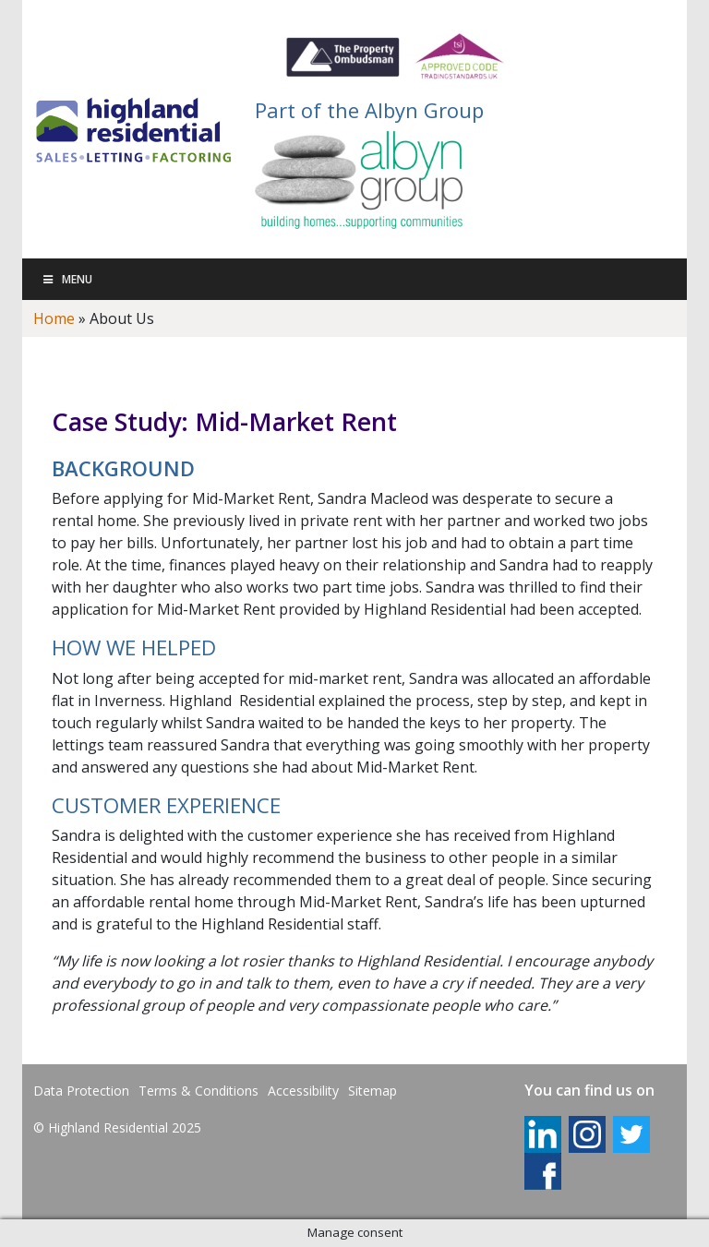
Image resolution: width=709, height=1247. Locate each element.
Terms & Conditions (198, 1090)
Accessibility (303, 1090)
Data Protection (81, 1090)
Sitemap (372, 1090)
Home (54, 318)
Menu (66, 279)
